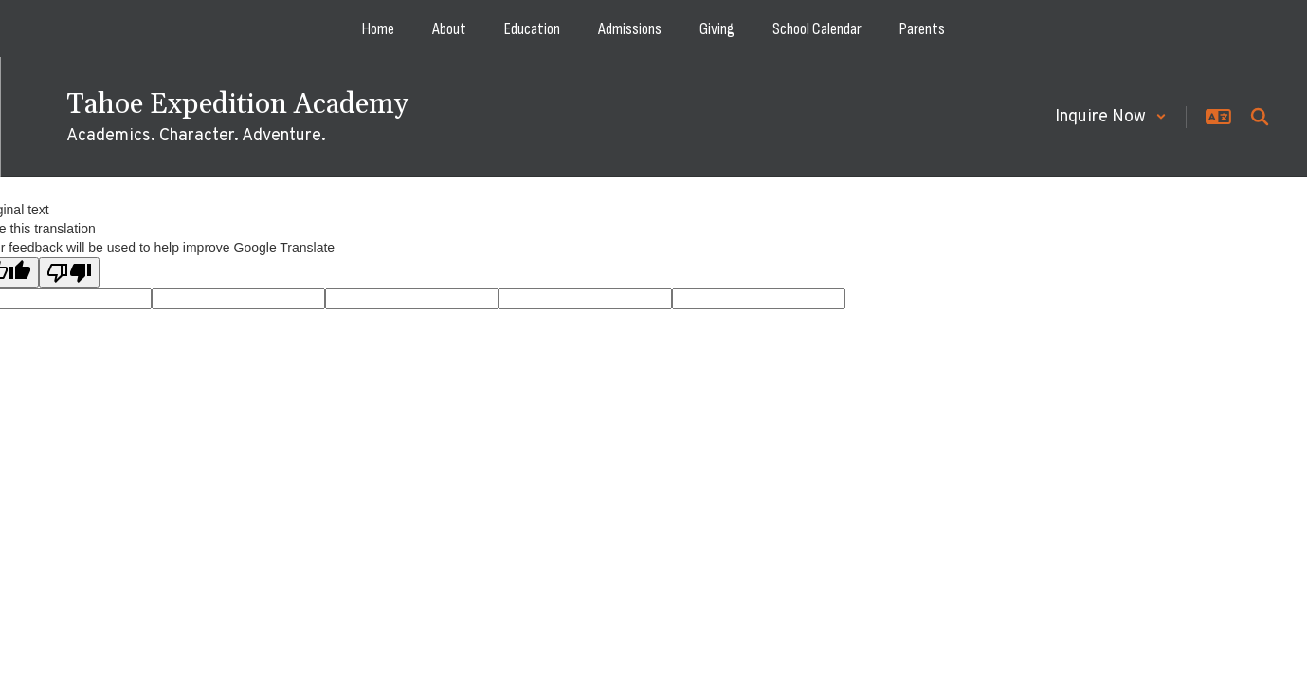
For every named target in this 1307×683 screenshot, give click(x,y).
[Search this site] (1259, 116)
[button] (1111, 117)
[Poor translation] (69, 272)
